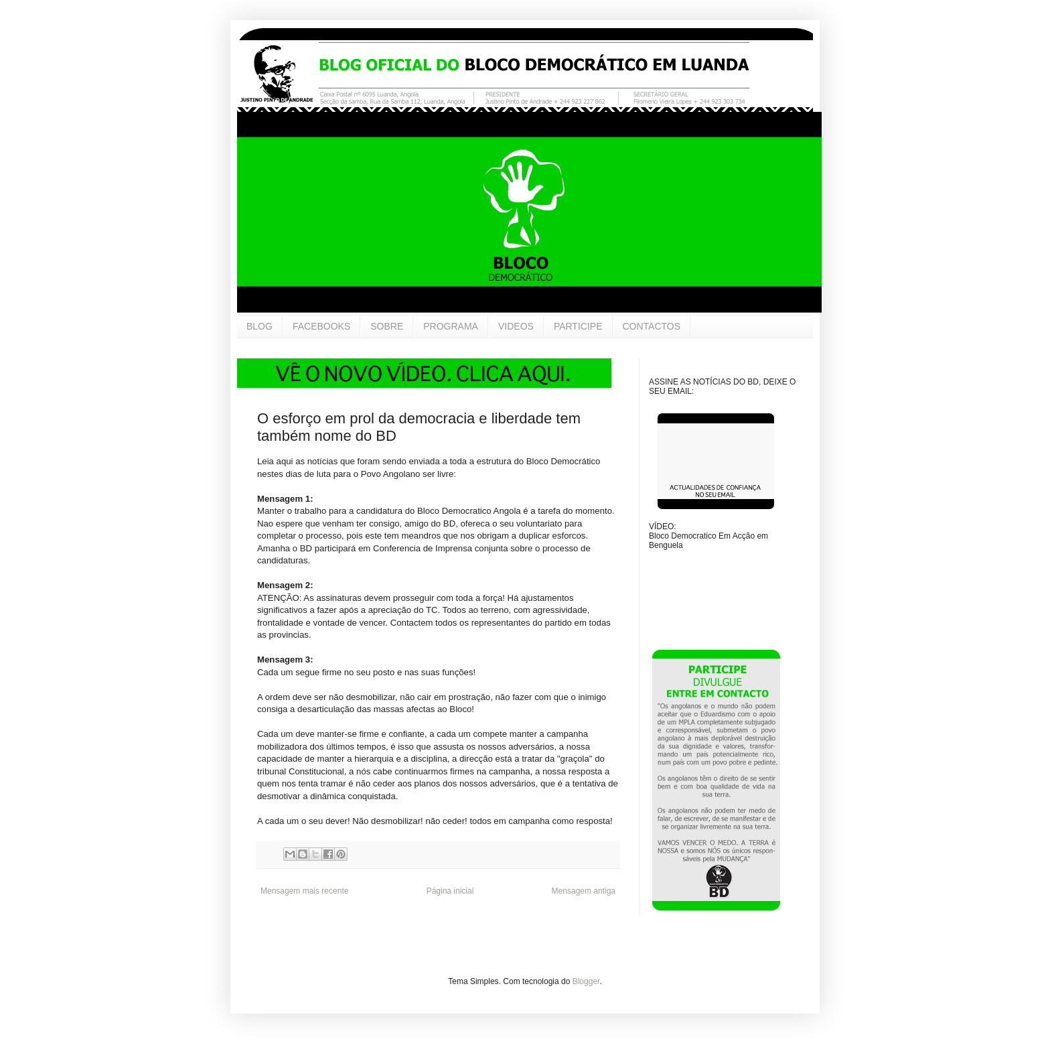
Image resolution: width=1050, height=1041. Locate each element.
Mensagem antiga (583, 891)
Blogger (586, 981)
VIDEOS (516, 326)
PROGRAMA (450, 326)
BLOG (259, 326)
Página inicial (450, 891)
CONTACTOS (652, 326)
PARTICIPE (578, 326)
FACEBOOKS (321, 326)
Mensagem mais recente (304, 891)
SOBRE (386, 326)
